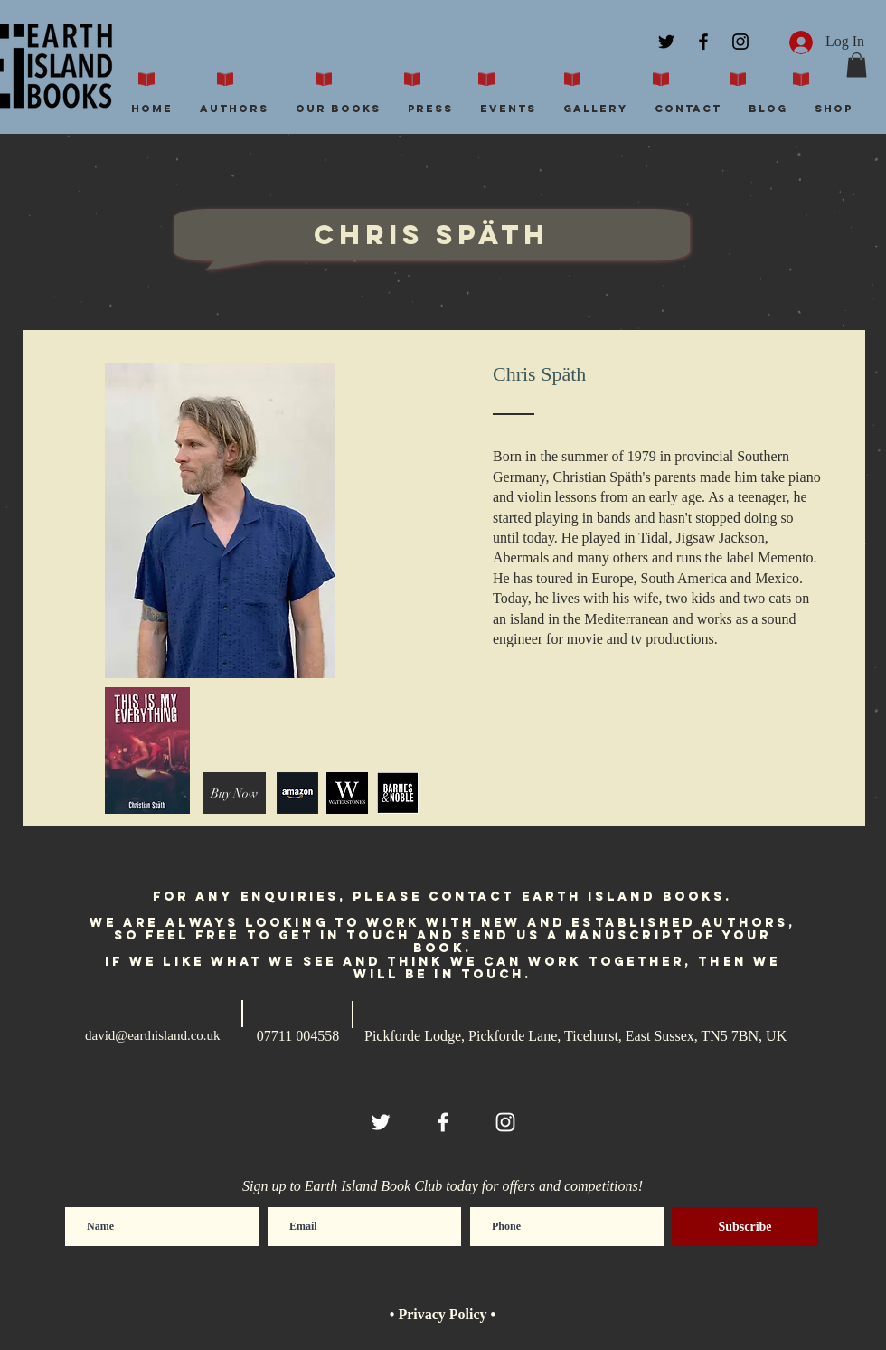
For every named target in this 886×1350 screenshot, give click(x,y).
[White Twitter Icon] (380, 1122)
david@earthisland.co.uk (153, 1035)
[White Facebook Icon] (443, 1122)
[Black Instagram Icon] (740, 41)
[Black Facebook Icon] (703, 41)
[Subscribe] (745, 1226)
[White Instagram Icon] (505, 1122)
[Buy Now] (234, 793)
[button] (856, 64)
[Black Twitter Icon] (666, 41)
